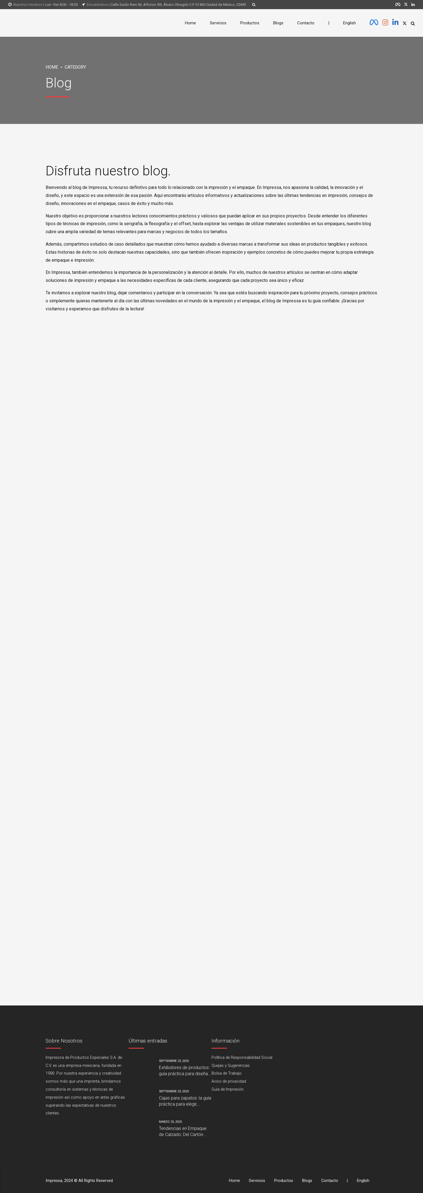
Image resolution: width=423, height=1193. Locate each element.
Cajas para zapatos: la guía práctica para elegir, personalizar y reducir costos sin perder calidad (185, 1101)
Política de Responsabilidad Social (242, 1057)
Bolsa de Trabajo (227, 1073)
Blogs (278, 22)
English (349, 22)
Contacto (305, 22)
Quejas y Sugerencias (231, 1065)
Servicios (218, 22)
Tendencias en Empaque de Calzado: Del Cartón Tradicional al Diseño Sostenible (183, 1132)
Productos (249, 22)
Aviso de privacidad (229, 1081)
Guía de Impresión (228, 1089)
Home (190, 22)
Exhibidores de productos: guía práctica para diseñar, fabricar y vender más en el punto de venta (185, 1071)
